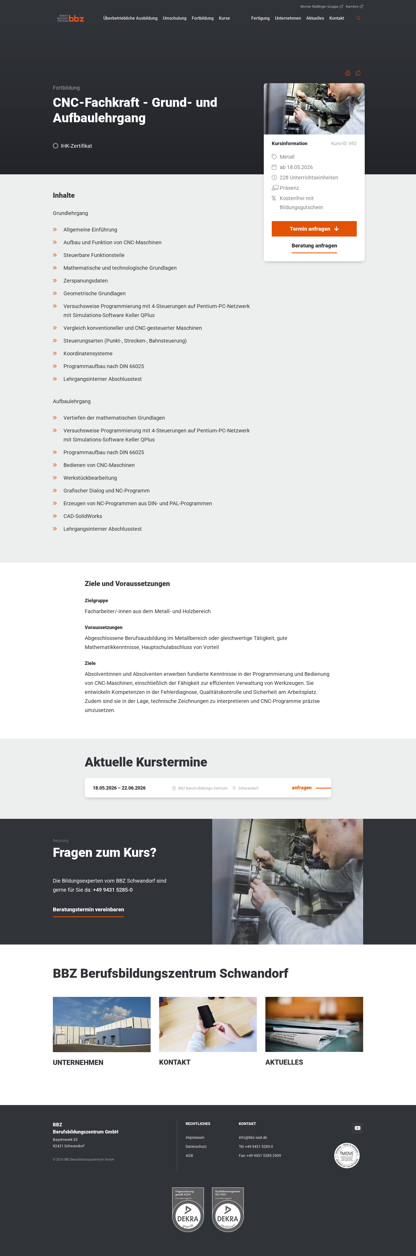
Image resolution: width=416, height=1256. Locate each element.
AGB (189, 1155)
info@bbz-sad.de (253, 1137)
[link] (71, 18)
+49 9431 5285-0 (259, 1146)
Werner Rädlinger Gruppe (321, 7)
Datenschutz (196, 1146)
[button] (130, 18)
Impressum (195, 1137)
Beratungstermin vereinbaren (88, 909)
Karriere (354, 7)
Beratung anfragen (314, 245)
